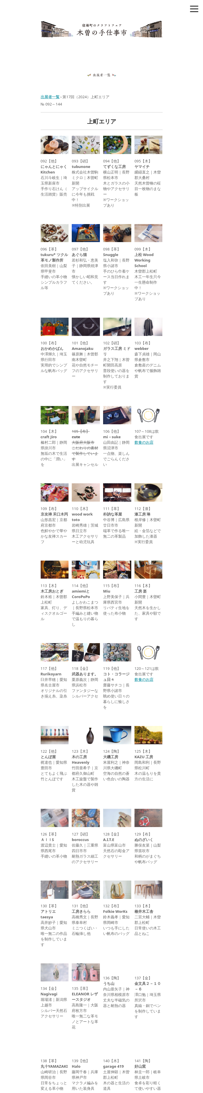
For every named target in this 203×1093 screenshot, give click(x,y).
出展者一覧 (50, 96)
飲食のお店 (143, 442)
